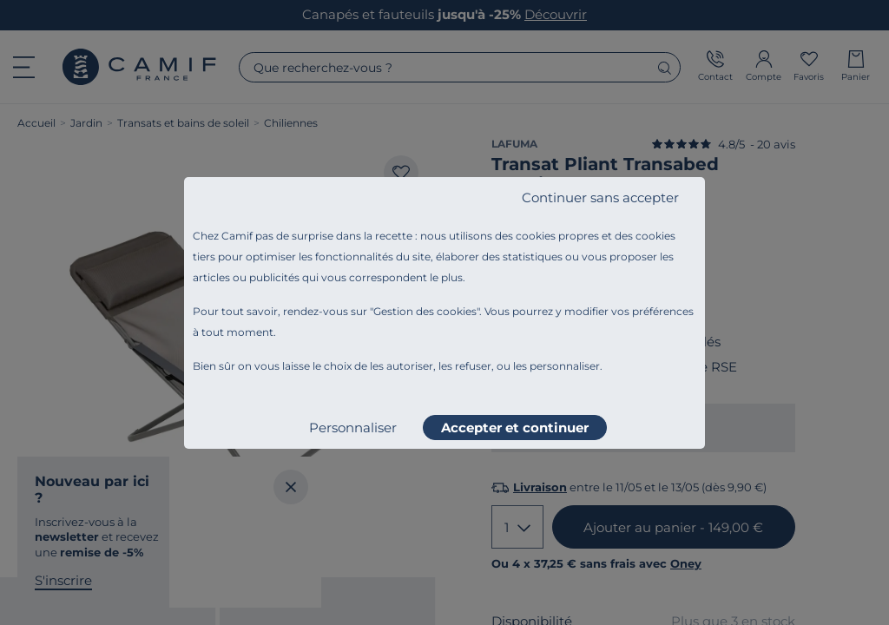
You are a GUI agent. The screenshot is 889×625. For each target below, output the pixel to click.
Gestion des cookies (425, 311)
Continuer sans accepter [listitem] (600, 197)
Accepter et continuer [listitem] (515, 427)
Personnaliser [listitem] (353, 427)
